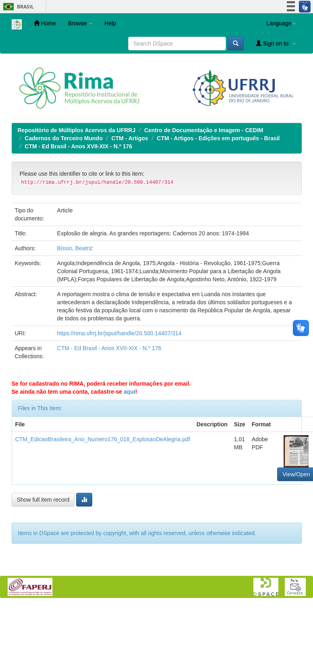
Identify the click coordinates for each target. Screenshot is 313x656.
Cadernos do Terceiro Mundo (63, 138)
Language (280, 23)
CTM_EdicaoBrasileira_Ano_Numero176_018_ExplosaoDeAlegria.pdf (102, 439)
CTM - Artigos (129, 138)
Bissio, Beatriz (75, 248)
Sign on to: (276, 43)
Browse (80, 23)
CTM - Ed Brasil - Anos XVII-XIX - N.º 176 (78, 146)
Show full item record (43, 499)
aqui (129, 391)
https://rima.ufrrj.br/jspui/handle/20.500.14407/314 (119, 333)
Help (110, 23)
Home (45, 23)
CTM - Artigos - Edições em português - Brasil (218, 138)
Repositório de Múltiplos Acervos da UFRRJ (77, 130)
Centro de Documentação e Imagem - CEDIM (203, 130)
